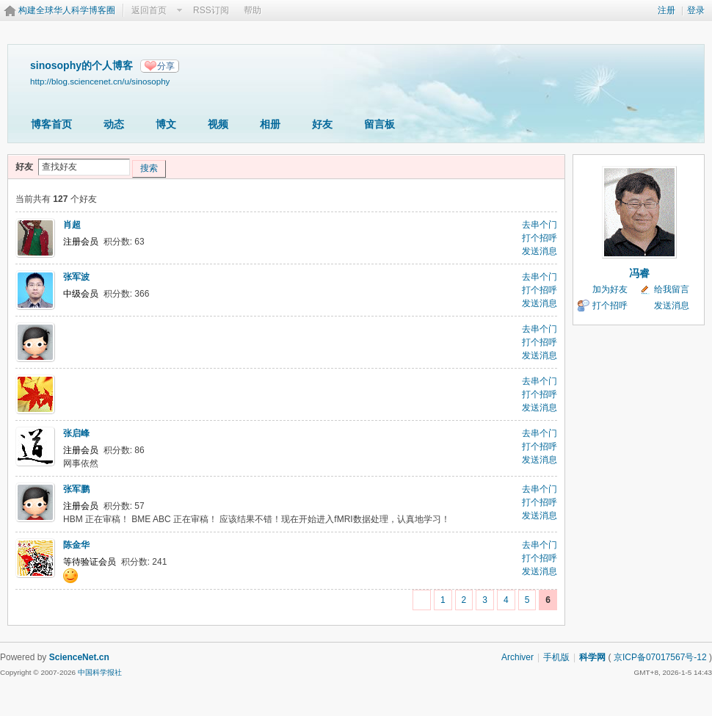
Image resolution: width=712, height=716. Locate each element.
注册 (666, 10)
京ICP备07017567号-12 (660, 657)
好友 (322, 124)
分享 (166, 66)
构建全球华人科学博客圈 (66, 10)
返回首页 (149, 10)
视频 (218, 124)
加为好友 (610, 289)
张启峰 (76, 433)
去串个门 (539, 225)
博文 (166, 124)
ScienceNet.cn (79, 657)
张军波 (76, 277)
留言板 (379, 124)
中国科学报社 (100, 672)
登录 (696, 10)
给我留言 (671, 289)
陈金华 (76, 545)
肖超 (72, 225)
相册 (270, 124)
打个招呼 (539, 238)
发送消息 (539, 251)
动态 (113, 124)
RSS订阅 (211, 10)
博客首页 (51, 124)
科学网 (592, 657)
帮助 (252, 10)
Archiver (517, 657)
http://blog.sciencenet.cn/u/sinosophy (100, 81)
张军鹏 (76, 489)
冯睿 (639, 273)
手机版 (556, 657)
